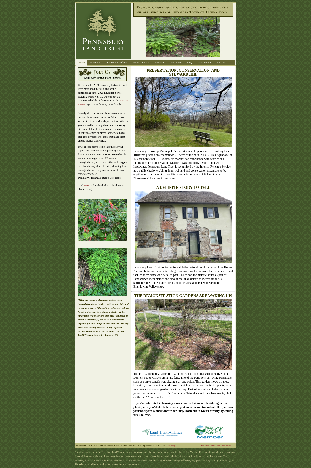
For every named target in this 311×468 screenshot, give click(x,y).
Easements (159, 62)
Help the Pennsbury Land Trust (216, 445)
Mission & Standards (116, 62)
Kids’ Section (204, 62)
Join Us (221, 62)
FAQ (189, 62)
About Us (95, 62)
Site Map (171, 445)
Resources (176, 62)
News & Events (141, 62)
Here (86, 185)
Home (81, 62)
